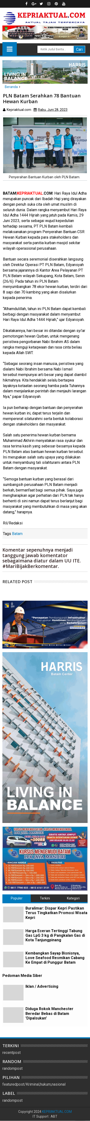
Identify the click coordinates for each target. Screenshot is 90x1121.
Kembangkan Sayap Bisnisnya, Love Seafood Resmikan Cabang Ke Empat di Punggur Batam (54, 958)
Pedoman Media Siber (22, 975)
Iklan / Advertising (41, 986)
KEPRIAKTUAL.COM (57, 1112)
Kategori (73, 898)
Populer (17, 898)
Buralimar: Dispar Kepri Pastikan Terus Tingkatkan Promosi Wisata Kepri (56, 913)
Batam (17, 533)
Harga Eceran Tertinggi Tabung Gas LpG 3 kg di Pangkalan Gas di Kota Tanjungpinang (55, 935)
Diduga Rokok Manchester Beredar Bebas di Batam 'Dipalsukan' (49, 1013)
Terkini (45, 898)
